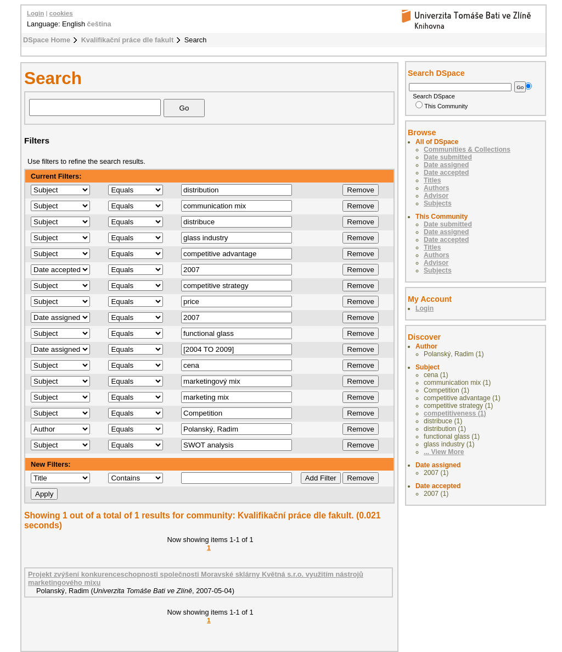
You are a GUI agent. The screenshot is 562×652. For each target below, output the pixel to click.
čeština (99, 24)
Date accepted (446, 172)
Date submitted (448, 157)
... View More (444, 452)
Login (35, 13)
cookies (61, 13)
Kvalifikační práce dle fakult (127, 40)
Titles (432, 180)
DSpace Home (46, 40)
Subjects (438, 203)
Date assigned (446, 165)
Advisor (436, 196)
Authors (436, 188)
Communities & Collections (467, 149)
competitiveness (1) (455, 413)
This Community (441, 106)
